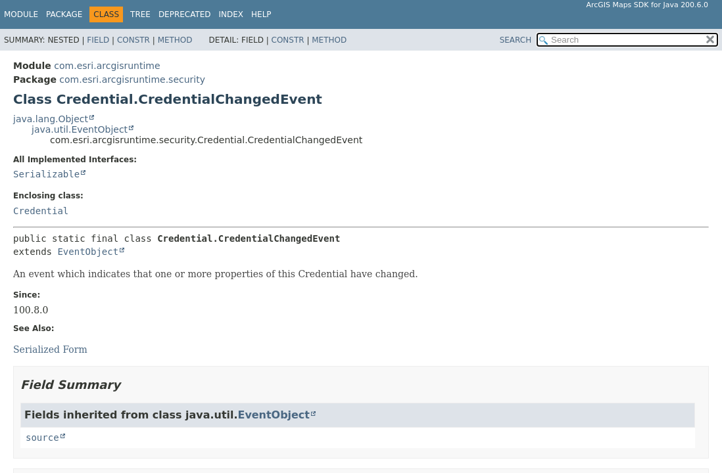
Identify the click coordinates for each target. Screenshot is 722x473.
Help (261, 14)
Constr (133, 40)
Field (98, 40)
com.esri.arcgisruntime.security (132, 79)
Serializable (46, 174)
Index (231, 14)
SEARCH (516, 40)
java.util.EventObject (80, 129)
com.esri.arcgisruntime (107, 65)
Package (64, 14)
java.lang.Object (50, 119)
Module (21, 14)
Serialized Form (50, 349)
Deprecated (184, 14)
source (42, 437)
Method (175, 40)
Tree (140, 14)
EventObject (87, 251)
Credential (40, 211)
